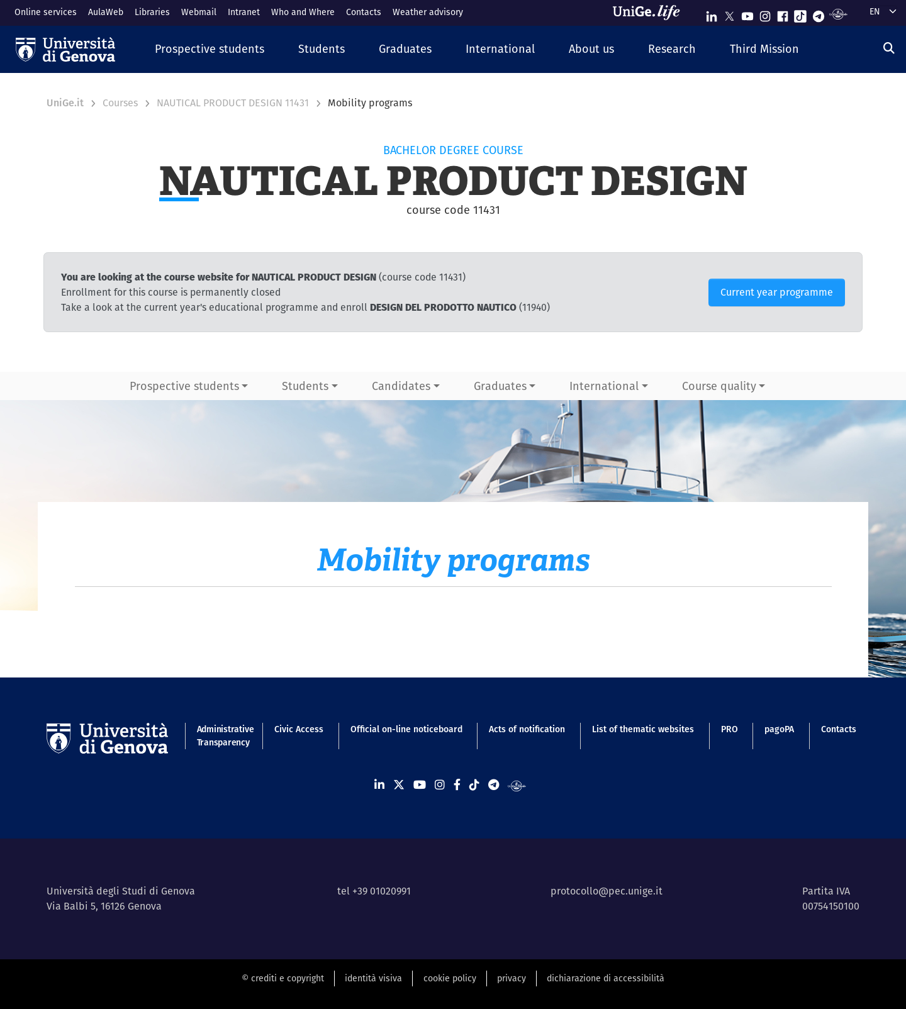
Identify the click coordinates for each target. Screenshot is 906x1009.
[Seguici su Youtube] (747, 13)
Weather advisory (428, 12)
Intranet (244, 12)
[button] (209, 49)
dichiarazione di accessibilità (605, 978)
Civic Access (298, 729)
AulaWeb (105, 12)
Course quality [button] (719, 386)
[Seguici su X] (729, 13)
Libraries (152, 12)
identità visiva (373, 978)
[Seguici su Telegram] (818, 13)
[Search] (889, 48)
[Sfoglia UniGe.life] (650, 12)
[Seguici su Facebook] (783, 13)
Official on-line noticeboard (406, 729)
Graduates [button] (500, 386)
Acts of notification (527, 729)
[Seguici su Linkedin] (712, 13)
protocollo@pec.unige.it (607, 891)
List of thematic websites (643, 729)
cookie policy (449, 978)
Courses (120, 103)
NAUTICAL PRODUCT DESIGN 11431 (233, 103)
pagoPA (779, 729)
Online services (45, 12)
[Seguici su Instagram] (765, 13)
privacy (511, 978)
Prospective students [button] (184, 386)
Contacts (363, 12)
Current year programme (776, 292)
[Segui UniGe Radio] (838, 13)
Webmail (198, 12)
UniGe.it (65, 103)
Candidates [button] (401, 386)
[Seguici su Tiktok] (800, 13)
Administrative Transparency (222, 736)
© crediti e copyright (283, 978)
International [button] (604, 386)
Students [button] (305, 386)
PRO (729, 729)
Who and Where (303, 12)
